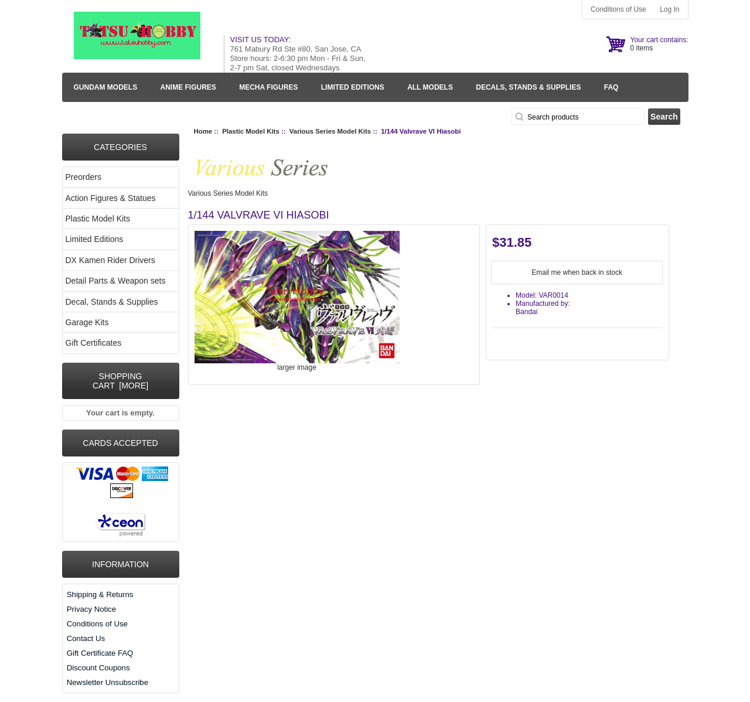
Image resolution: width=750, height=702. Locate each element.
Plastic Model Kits (250, 131)
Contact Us (86, 638)
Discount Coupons (98, 667)
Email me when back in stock (576, 272)
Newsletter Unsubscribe (107, 682)
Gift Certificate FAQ (100, 653)
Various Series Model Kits (330, 131)
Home (203, 131)
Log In (669, 9)
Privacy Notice (91, 609)
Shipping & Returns (100, 594)
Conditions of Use (618, 9)
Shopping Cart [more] (120, 381)
